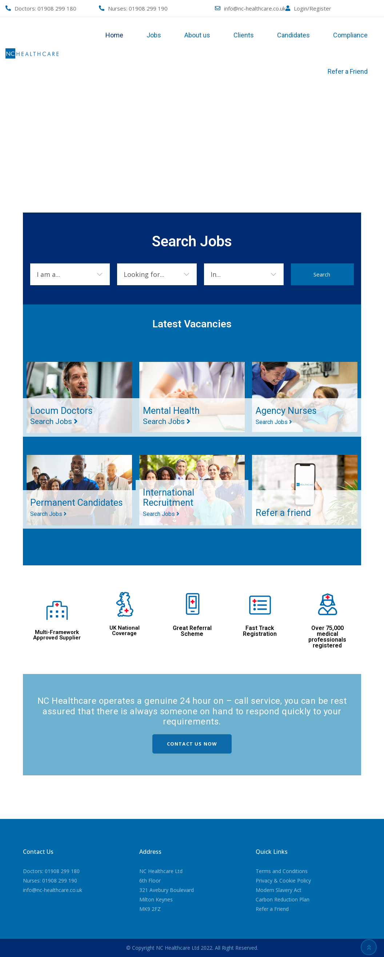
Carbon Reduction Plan (282, 899)
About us (197, 35)
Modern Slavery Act (278, 890)
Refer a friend (286, 512)
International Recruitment (171, 501)
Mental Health (174, 415)
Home (114, 35)
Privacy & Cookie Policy (283, 880)
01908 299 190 (148, 8)
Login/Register (312, 8)
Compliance (350, 35)
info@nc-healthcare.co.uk (254, 8)
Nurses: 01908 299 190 (50, 880)
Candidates (293, 35)
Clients (243, 35)
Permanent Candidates (55, 501)
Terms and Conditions (282, 871)
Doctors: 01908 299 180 (51, 871)
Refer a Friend (348, 71)
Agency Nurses (289, 414)
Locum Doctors (64, 415)
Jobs (154, 35)
